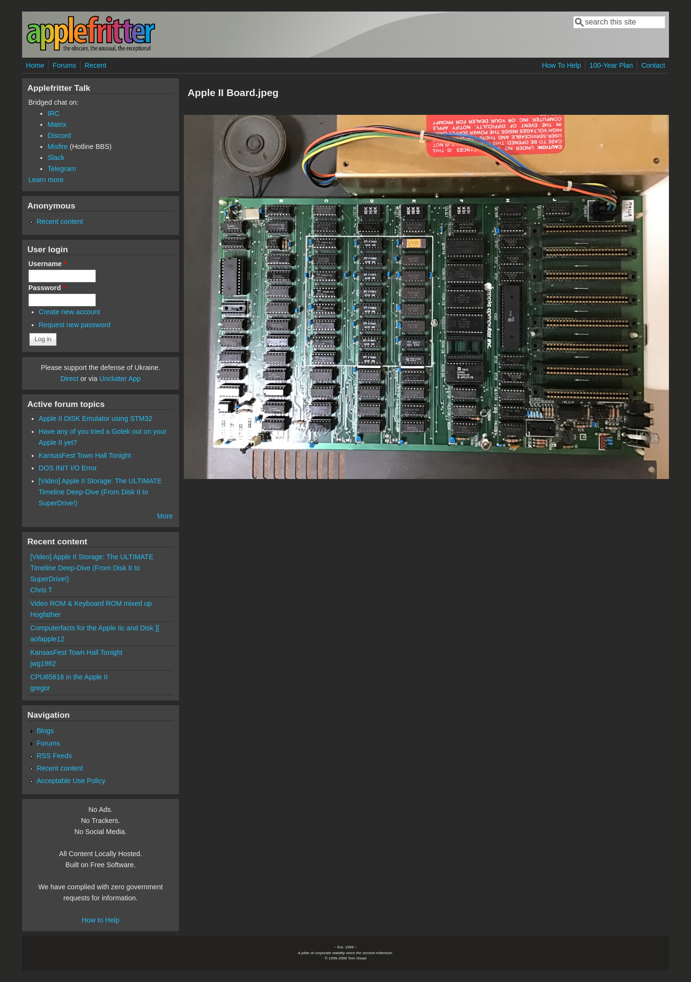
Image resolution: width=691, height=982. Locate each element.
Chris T (41, 590)
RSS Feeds (54, 756)
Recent (95, 65)
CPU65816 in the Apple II (69, 677)
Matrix (57, 124)
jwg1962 (43, 663)
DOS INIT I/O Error (68, 468)
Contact (653, 65)
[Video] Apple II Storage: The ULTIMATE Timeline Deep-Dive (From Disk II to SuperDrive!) (100, 492)
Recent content (59, 221)
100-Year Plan (611, 65)
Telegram (62, 168)
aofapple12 (47, 639)
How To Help (561, 65)
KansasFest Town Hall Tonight (85, 455)
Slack (56, 157)
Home (35, 65)
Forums (64, 65)
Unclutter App (120, 378)
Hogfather (45, 614)
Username (47, 264)
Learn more (46, 180)
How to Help (100, 920)
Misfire (58, 146)
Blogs (45, 731)
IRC (54, 113)
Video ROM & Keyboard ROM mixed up (91, 603)
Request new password (75, 325)
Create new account (69, 312)
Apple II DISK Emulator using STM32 (96, 418)
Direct (69, 378)
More (165, 516)
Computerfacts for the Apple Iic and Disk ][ (94, 628)
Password (47, 288)
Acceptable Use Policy (70, 781)
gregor (40, 688)
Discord (59, 135)
